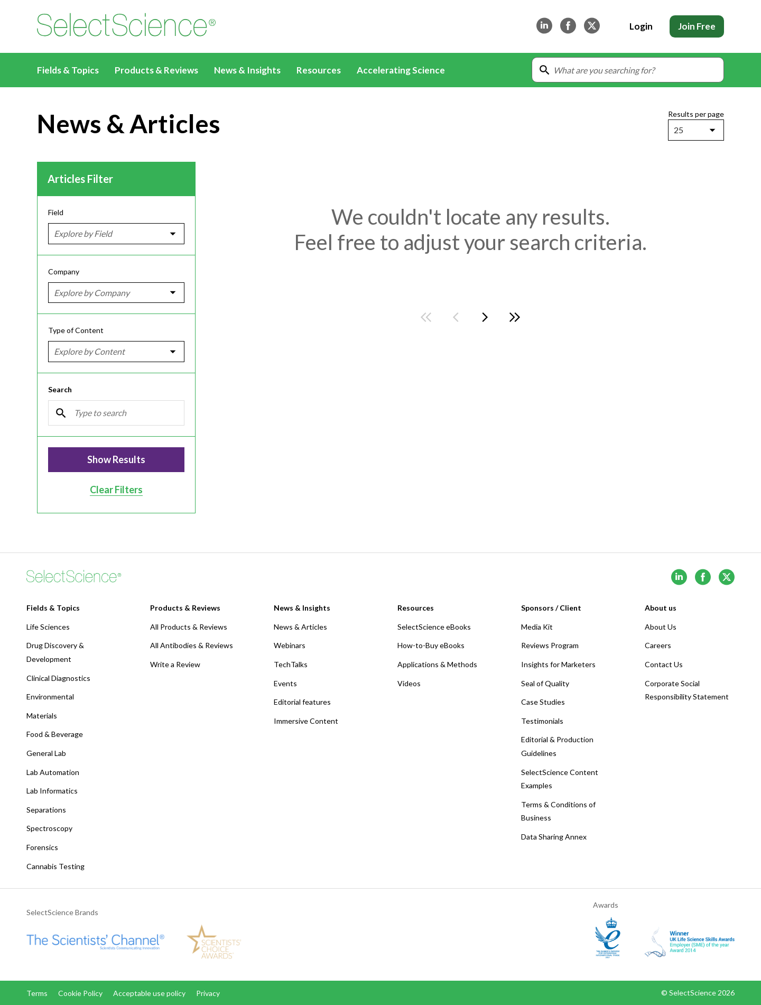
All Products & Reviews (188, 626)
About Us (660, 626)
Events (285, 683)
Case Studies (543, 701)
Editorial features (302, 701)
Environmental (50, 696)
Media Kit (537, 626)
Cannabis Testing (55, 866)
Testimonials (542, 720)
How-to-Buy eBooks (431, 645)
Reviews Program (550, 645)
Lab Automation (52, 772)
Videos (409, 683)
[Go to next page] (485, 317)
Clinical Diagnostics (58, 678)
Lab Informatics (52, 790)
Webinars (289, 645)
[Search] (116, 412)
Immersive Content (306, 720)
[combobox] (674, 130)
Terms (37, 993)
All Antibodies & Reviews (191, 645)
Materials (41, 715)
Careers (658, 645)
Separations (46, 809)
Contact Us (664, 664)
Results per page (696, 113)
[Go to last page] (514, 317)
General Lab (46, 753)
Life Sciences (48, 626)
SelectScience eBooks (434, 626)
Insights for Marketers (558, 664)
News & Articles (300, 626)
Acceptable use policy (149, 993)
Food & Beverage (54, 734)
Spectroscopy (49, 828)
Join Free (697, 26)
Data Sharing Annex (554, 836)
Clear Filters (116, 489)
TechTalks (291, 664)
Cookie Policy (80, 993)
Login (641, 26)
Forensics (42, 847)
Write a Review (175, 664)
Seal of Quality (545, 683)
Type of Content (76, 330)
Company (63, 270)
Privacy (208, 993)
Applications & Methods (437, 664)
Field (55, 212)
